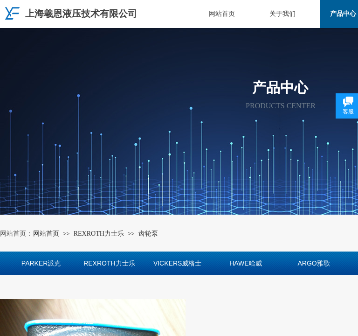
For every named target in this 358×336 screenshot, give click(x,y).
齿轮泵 (148, 233)
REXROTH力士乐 (99, 233)
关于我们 (282, 13)
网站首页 (222, 13)
